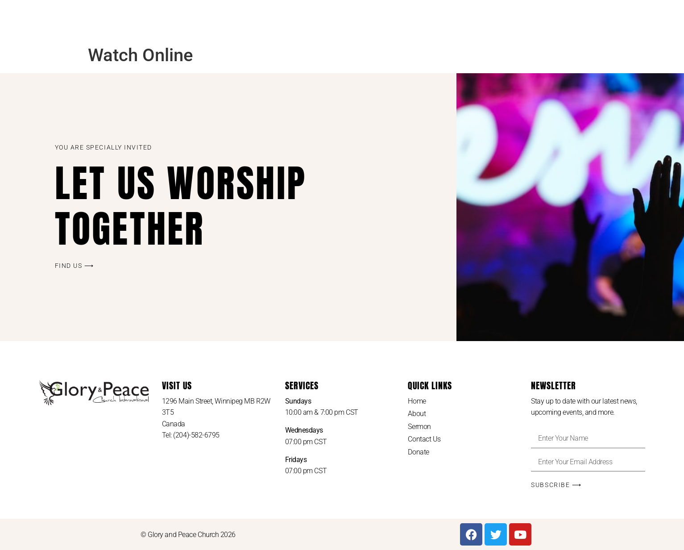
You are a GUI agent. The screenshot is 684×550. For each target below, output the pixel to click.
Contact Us (424, 439)
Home (417, 401)
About (417, 413)
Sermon (419, 426)
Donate (418, 452)
